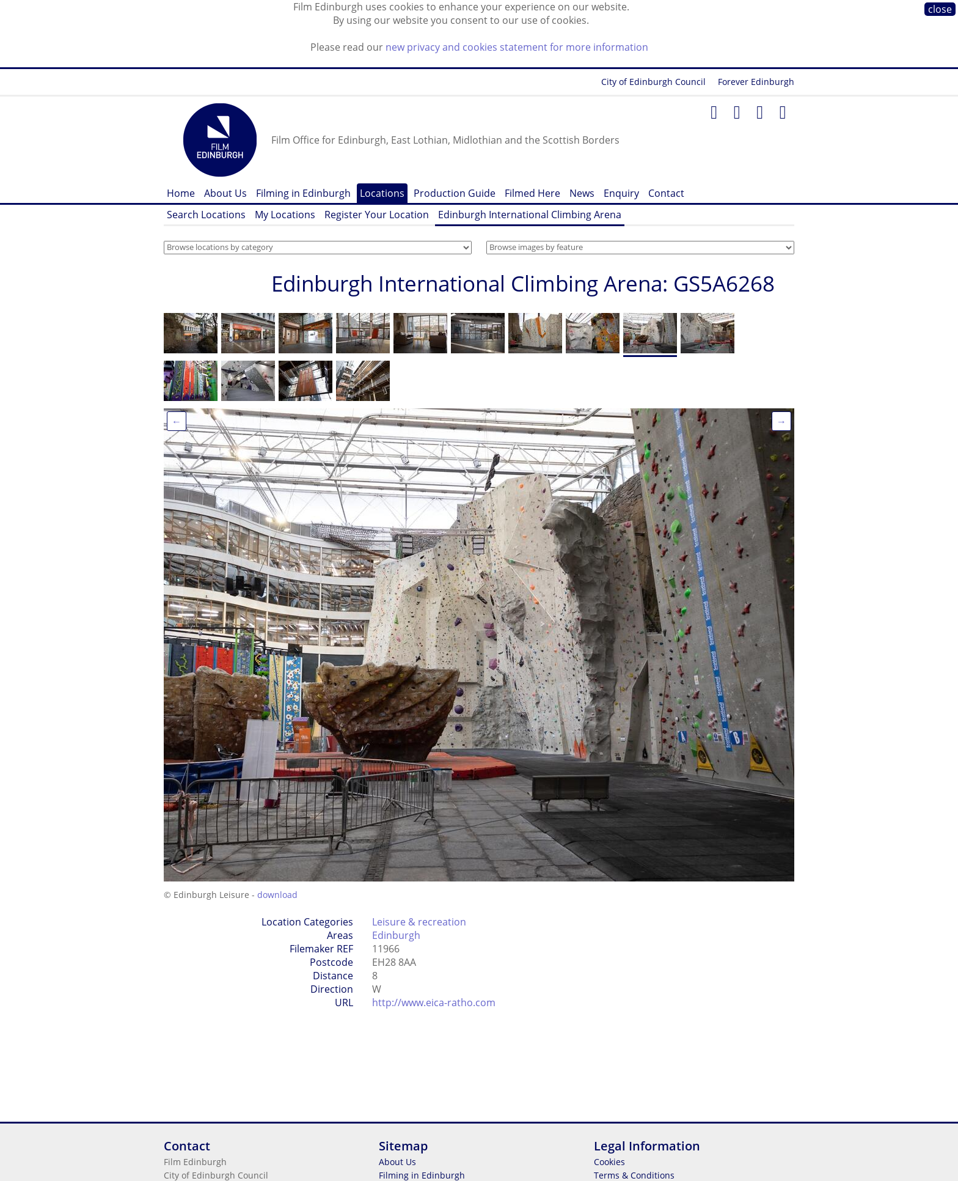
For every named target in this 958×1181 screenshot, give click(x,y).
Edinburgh (396, 935)
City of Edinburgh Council (653, 81)
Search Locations (206, 214)
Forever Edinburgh (756, 81)
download (277, 894)
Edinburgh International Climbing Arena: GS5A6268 (523, 283)
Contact (666, 193)
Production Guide (454, 193)
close (940, 9)
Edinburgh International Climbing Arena (529, 214)
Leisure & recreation (419, 922)
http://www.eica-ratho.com (433, 1002)
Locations (382, 193)
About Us (225, 193)
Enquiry (621, 193)
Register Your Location (376, 214)
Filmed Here (532, 193)
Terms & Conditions (634, 1175)
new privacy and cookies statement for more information (517, 47)
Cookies (609, 1162)
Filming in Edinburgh (303, 193)
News (581, 193)
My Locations (285, 214)
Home (181, 193)
